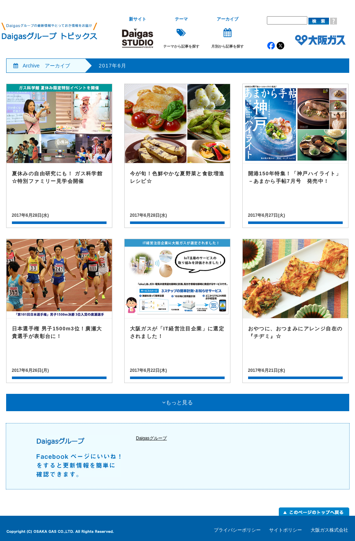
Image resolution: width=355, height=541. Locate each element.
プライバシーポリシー (237, 530)
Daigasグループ (151, 438)
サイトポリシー (285, 530)
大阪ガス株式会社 (329, 530)
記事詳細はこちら (59, 156)
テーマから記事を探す (181, 32)
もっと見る (177, 402)
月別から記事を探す (227, 32)
